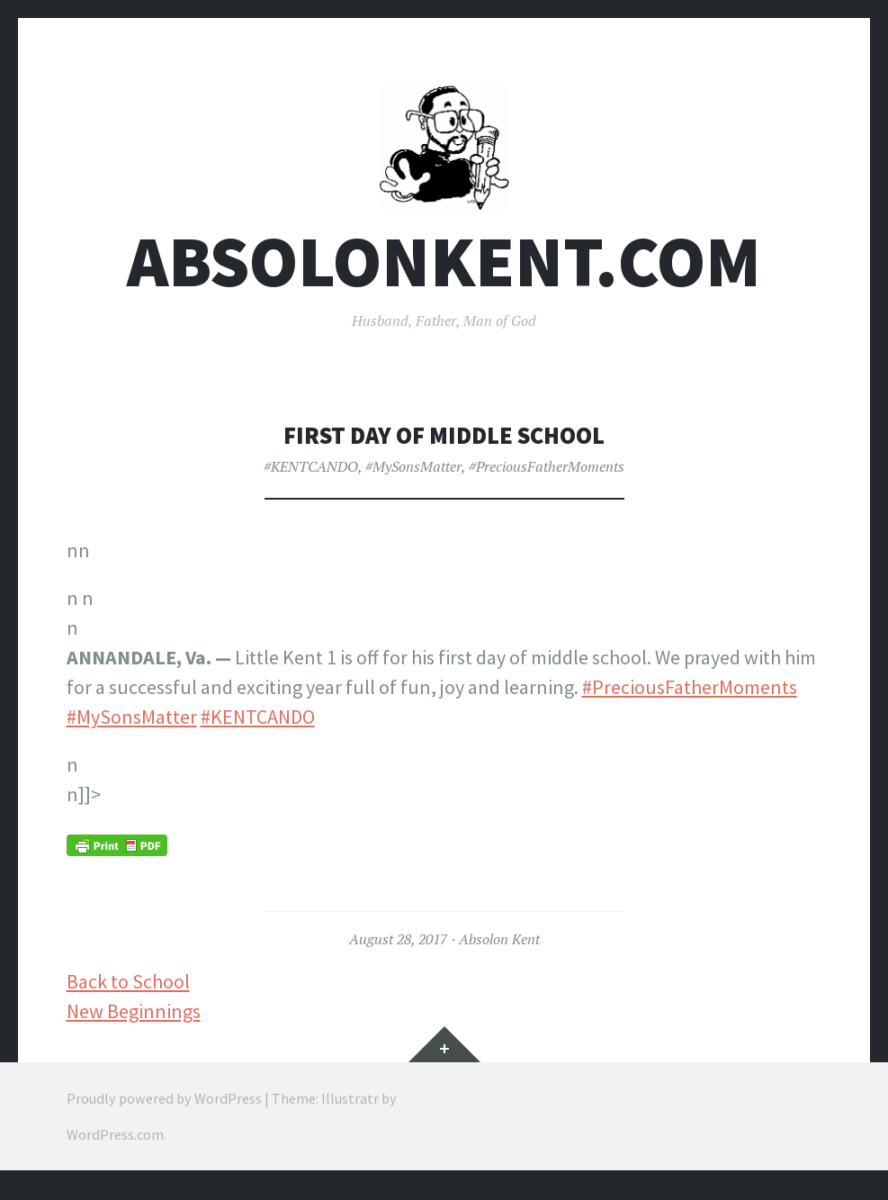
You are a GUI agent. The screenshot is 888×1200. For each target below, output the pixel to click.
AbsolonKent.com (444, 273)
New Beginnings (134, 1022)
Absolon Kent (499, 951)
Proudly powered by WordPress (164, 1110)
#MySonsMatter (413, 478)
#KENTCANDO (311, 478)
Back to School (128, 993)
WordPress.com (115, 1146)
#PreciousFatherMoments (546, 478)
